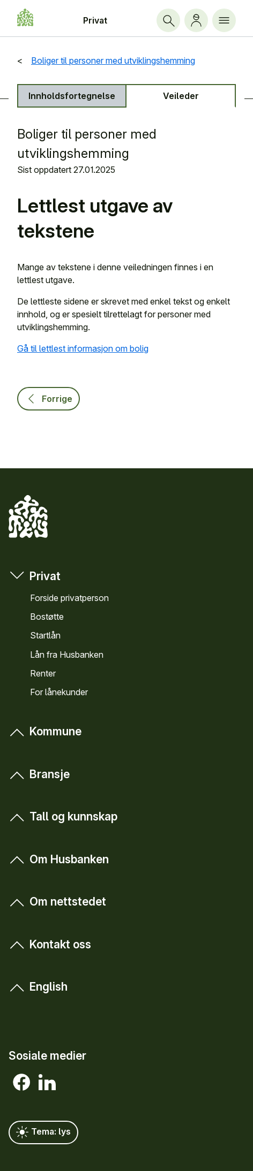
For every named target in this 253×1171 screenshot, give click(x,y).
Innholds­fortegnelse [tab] (71, 95)
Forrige (48, 398)
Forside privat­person (69, 597)
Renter (43, 673)
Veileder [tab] (181, 95)
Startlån (45, 635)
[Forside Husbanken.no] (25, 17)
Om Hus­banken (59, 858)
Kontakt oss (50, 944)
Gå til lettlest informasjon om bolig (82, 348)
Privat (95, 20)
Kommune (45, 731)
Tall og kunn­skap (63, 816)
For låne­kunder (59, 692)
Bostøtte (47, 616)
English (38, 986)
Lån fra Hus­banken (66, 654)
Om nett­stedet (57, 901)
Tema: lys (43, 1132)
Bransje (39, 774)
